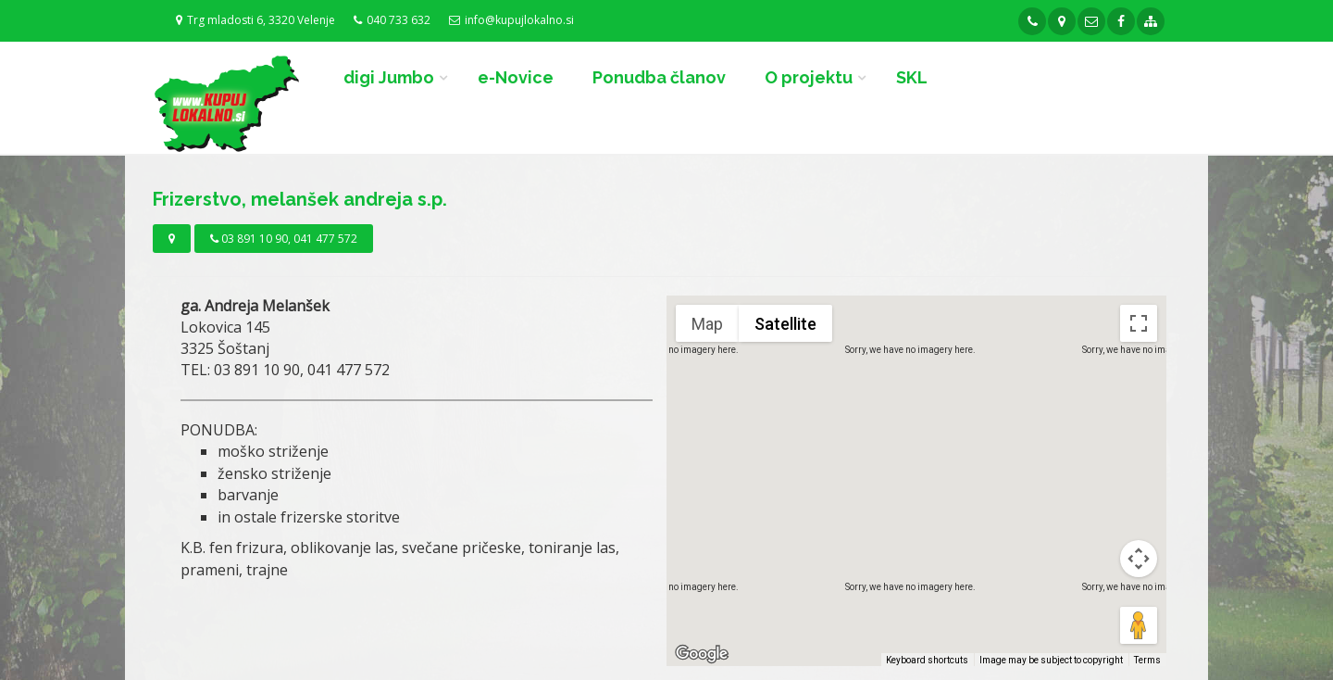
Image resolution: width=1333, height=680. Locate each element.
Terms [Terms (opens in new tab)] (1147, 660)
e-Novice (516, 77)
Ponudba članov (659, 77)
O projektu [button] (809, 77)
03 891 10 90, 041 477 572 (283, 238)
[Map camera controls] (1138, 558)
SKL (912, 77)
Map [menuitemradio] (707, 324)
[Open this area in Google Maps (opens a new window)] (701, 654)
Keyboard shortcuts (927, 660)
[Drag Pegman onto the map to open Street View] (1138, 625)
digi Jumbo (388, 77)
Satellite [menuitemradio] (785, 324)
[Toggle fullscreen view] (1138, 323)
